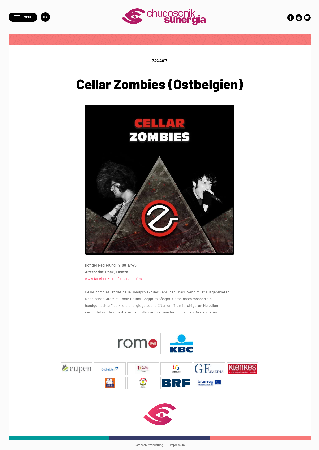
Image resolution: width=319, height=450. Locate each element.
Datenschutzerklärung (148, 445)
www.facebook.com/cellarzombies (113, 278)
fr (45, 17)
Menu (23, 17)
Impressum (177, 445)
